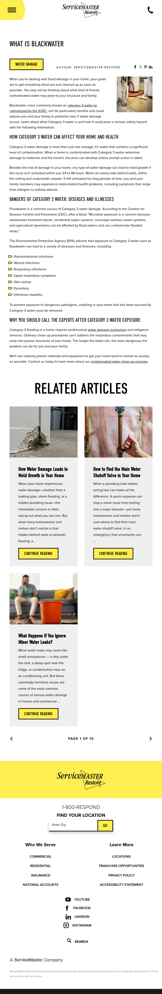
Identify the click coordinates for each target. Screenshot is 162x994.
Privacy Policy (121, 875)
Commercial (40, 856)
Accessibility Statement (121, 885)
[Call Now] (150, 10)
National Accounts (40, 885)
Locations (121, 856)
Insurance (40, 875)
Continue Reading (38, 553)
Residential (40, 866)
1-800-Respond (81, 807)
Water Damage (26, 64)
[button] (12, 10)
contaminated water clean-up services (119, 361)
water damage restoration (107, 330)
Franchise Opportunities (121, 866)
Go (105, 825)
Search (77, 941)
